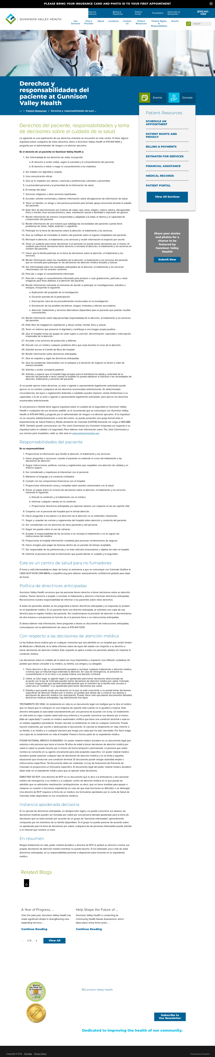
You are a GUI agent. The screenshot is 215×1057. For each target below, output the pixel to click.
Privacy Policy (40, 1054)
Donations (135, 1018)
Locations (113, 21)
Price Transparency (91, 1023)
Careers (75, 13)
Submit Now (167, 259)
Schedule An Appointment (89, 13)
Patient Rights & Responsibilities (159, 23)
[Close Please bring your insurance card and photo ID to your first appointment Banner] (211, 4)
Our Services (75, 22)
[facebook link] (158, 1008)
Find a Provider (88, 22)
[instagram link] (182, 1008)
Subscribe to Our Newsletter (170, 1017)
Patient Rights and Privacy (161, 136)
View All (54, 940)
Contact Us (127, 22)
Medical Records (160, 176)
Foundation (157, 13)
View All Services (167, 197)
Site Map (28, 1054)
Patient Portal (138, 13)
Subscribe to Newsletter (174, 13)
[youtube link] (170, 1008)
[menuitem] (75, 24)
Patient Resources (141, 22)
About (101, 21)
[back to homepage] (21, 111)
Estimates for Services (165, 156)
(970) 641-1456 (203, 13)
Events (175, 21)
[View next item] (36, 941)
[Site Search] (188, 24)
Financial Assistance (163, 166)
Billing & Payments (118, 13)
